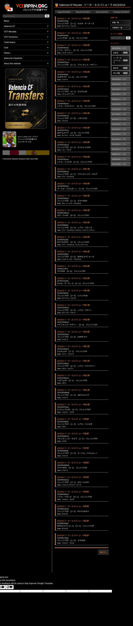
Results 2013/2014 (83, 12)
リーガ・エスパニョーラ (120, 60)
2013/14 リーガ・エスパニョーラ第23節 (73, 222)
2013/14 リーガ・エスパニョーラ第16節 (73, 319)
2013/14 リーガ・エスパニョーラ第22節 (73, 237)
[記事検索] (128, 37)
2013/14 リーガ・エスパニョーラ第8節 (73, 433)
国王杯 (120, 68)
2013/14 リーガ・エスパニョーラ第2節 (73, 520)
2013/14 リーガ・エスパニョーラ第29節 (73, 142)
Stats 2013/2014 (102, 12)
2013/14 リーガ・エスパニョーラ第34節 (73, 71)
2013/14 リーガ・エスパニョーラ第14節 (73, 346)
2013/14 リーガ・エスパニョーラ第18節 (73, 290)
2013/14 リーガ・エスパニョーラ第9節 (73, 419)
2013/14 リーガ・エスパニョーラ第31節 (73, 113)
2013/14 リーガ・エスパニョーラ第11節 (73, 390)
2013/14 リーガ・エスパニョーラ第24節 (73, 210)
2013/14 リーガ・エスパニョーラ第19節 (73, 278)
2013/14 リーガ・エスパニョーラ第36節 (73, 45)
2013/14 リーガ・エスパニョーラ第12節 (73, 375)
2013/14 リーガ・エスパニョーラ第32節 (73, 101)
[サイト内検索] (47, 16)
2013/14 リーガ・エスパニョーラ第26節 (73, 183)
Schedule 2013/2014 (121, 12)
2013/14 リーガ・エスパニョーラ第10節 (73, 404)
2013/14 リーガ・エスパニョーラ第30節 (73, 127)
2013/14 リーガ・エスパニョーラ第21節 (73, 251)
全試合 (120, 52)
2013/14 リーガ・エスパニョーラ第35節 (73, 59)
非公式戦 (120, 73)
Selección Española (13, 58)
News (6, 20)
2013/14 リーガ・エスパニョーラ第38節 (73, 18)
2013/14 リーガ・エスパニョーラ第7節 (73, 448)
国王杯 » (103, 552)
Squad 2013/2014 (64, 12)
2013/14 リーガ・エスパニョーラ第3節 (73, 506)
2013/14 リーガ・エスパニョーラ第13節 (73, 360)
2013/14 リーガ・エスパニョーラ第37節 (73, 33)
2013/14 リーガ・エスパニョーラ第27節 (73, 169)
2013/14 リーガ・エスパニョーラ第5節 (73, 477)
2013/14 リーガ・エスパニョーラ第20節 (73, 266)
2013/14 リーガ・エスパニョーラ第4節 (73, 491)
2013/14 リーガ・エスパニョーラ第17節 (73, 305)
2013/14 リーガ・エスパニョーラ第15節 (73, 331)
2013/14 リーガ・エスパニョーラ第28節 (73, 156)
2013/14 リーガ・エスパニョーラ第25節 (73, 195)
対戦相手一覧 (117, 27)
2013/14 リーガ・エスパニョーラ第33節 (73, 86)
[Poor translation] (9, 587)
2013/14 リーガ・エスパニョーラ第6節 (73, 462)
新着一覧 (115, 22)
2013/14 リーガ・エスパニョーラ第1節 (73, 535)
